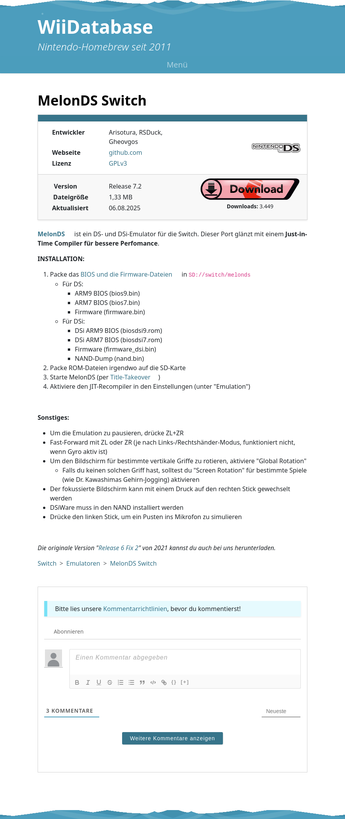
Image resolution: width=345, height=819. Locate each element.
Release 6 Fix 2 (118, 548)
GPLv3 (118, 163)
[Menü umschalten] (172, 65)
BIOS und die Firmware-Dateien (126, 274)
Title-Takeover (130, 377)
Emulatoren (83, 563)
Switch (47, 563)
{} (174, 682)
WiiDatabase (95, 26)
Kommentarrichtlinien (135, 608)
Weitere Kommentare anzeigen (172, 738)
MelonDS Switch (133, 563)
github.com (125, 152)
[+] (185, 682)
